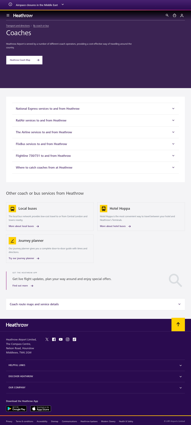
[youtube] (61, 339)
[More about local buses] (50, 216)
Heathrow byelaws (89, 421)
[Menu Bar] (8, 15)
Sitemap (54, 421)
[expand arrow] (63, 4)
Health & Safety (126, 421)
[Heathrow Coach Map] (24, 60)
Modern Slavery (108, 421)
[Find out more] (23, 286)
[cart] (174, 15)
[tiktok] (74, 339)
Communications (69, 421)
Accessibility (42, 421)
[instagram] (67, 339)
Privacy (9, 421)
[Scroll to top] (178, 324)
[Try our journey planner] (50, 248)
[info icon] (10, 4)
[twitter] (47, 339)
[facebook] (54, 339)
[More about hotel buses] (141, 216)
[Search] (167, 15)
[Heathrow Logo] (23, 15)
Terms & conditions (24, 421)
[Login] (182, 15)
